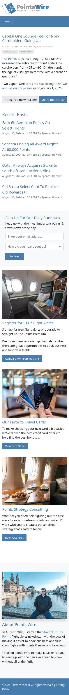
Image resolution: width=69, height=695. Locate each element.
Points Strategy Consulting (25, 509)
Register (15, 256)
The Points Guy (12, 59)
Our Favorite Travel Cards (24, 422)
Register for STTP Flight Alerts (27, 322)
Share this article (52, 100)
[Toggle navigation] (7, 21)
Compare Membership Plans (22, 358)
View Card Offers (15, 446)
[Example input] (20, 99)
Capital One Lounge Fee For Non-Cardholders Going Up (30, 38)
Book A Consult (14, 537)
